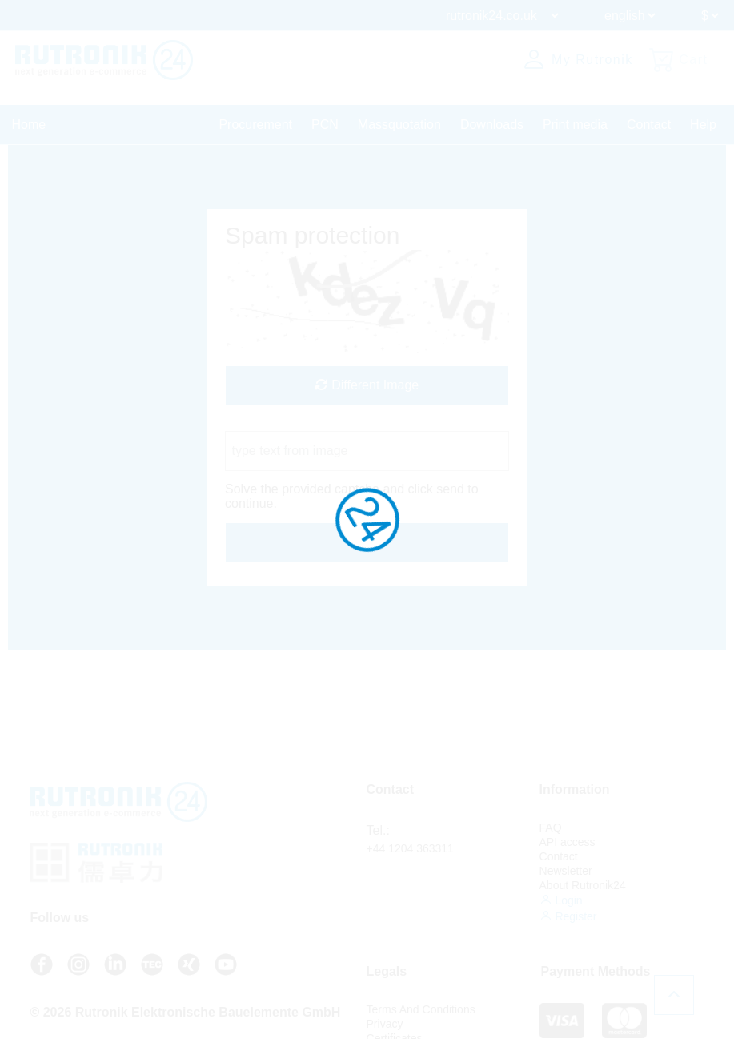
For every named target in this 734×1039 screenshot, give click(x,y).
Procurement (255, 124)
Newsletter (565, 870)
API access (567, 842)
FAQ (550, 827)
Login (561, 900)
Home (29, 124)
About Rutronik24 (582, 885)
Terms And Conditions (421, 1009)
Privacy (385, 1023)
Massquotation (399, 124)
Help (703, 124)
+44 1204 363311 (410, 848)
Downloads (491, 124)
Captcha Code (266, 423)
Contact (649, 124)
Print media (575, 124)
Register (568, 916)
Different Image (367, 385)
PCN (325, 124)
